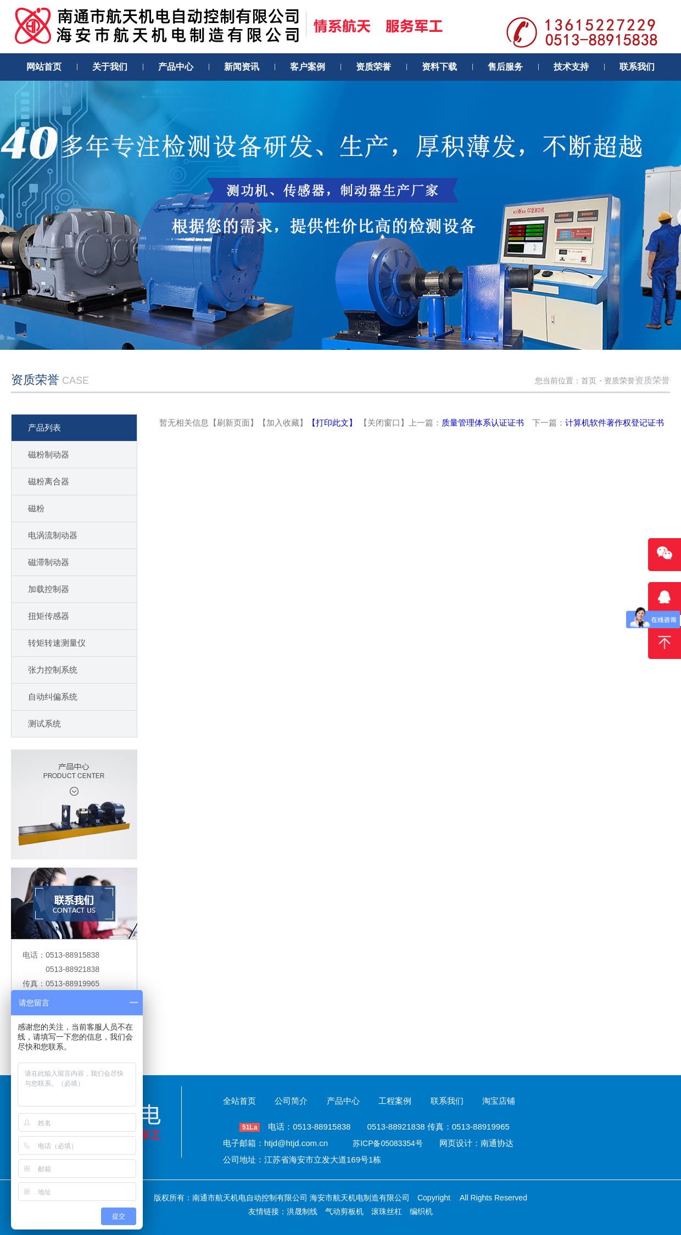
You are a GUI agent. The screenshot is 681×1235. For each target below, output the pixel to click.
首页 (588, 380)
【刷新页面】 (233, 422)
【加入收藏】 (283, 422)
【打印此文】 (332, 422)
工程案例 (394, 1100)
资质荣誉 (619, 380)
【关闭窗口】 (384, 422)
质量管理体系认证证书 (483, 422)
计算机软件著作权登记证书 (614, 422)
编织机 (421, 1211)
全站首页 (239, 1100)
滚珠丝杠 (386, 1211)
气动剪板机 (344, 1211)
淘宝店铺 (498, 1100)
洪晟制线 (302, 1211)
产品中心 (343, 1100)
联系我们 (447, 1100)
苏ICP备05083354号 (388, 1143)
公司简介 (291, 1100)
